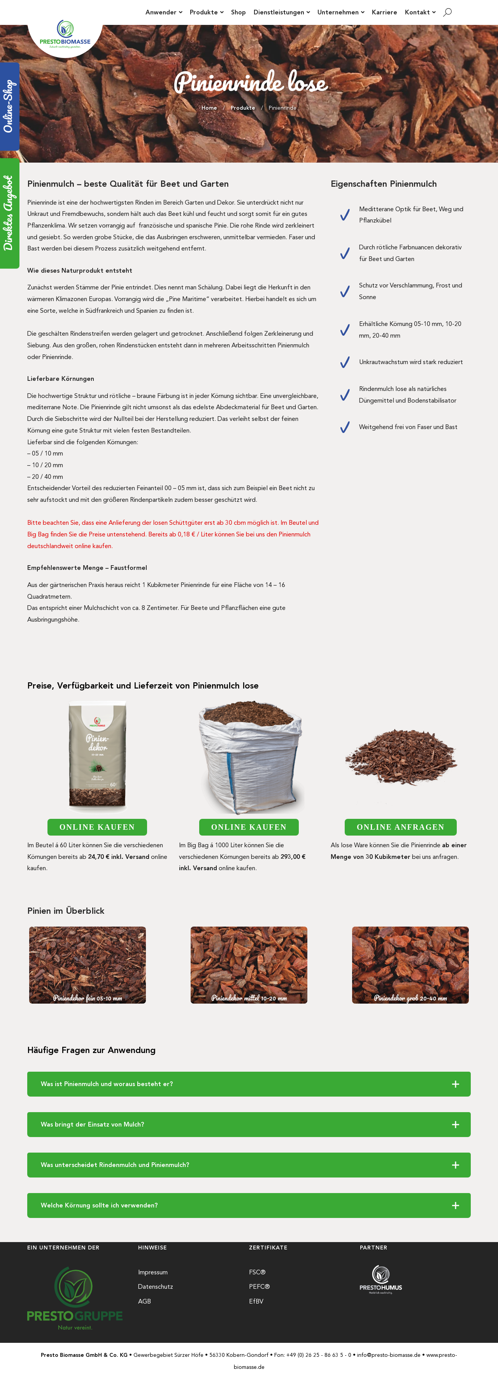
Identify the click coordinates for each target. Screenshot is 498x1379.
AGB (144, 1301)
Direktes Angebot (8, 213)
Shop (238, 12)
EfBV (256, 1301)
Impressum (153, 1272)
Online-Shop (8, 106)
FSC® (257, 1272)
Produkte (243, 108)
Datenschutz (155, 1286)
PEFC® (259, 1286)
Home (209, 108)
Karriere (384, 12)
